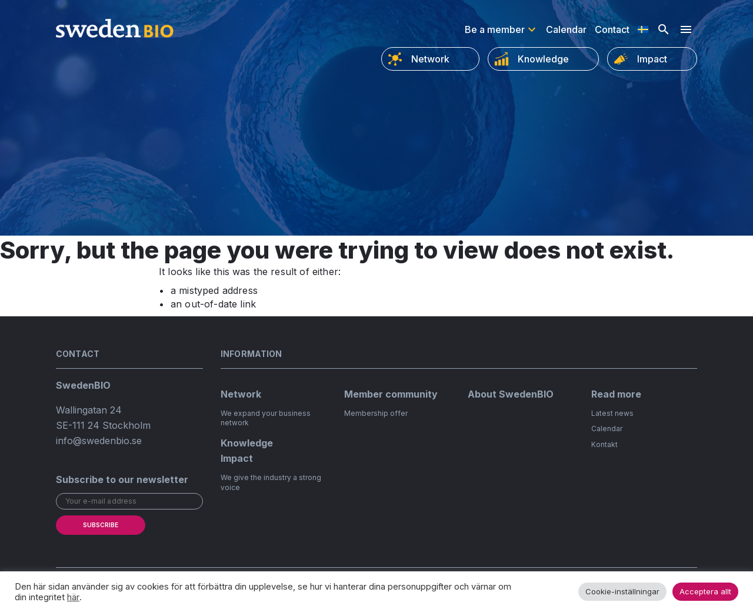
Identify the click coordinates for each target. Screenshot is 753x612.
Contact (612, 29)
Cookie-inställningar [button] (622, 591)
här (73, 597)
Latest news (612, 413)
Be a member (495, 29)
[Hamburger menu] (686, 29)
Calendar (566, 29)
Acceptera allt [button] (705, 591)
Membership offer (376, 413)
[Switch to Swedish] (643, 29)
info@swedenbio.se (99, 440)
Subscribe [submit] (100, 524)
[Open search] (664, 29)
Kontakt (604, 444)
